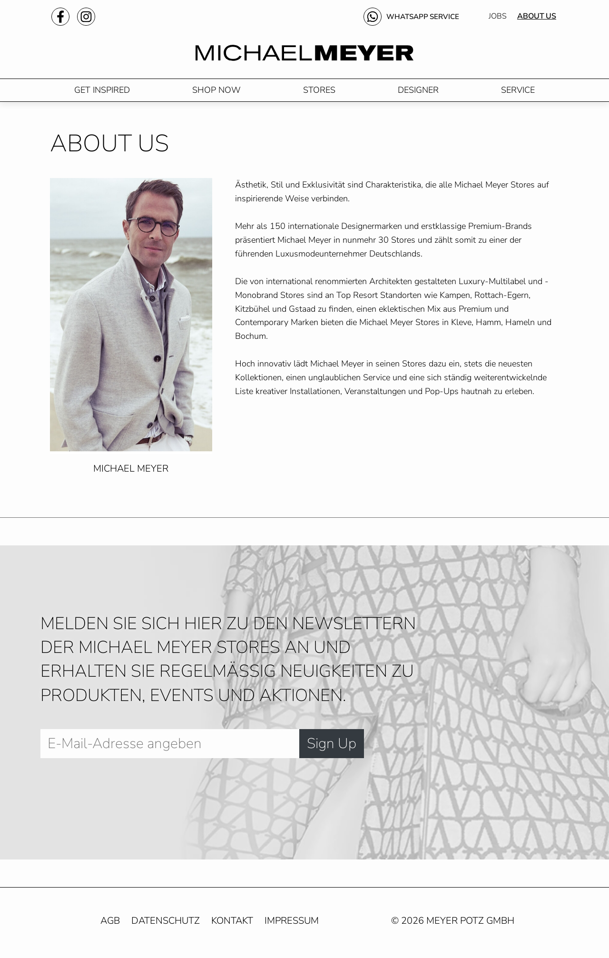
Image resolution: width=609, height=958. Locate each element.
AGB (110, 925)
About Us (536, 17)
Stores (319, 93)
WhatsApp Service (421, 17)
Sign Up (331, 747)
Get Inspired (102, 93)
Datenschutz (165, 925)
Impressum (292, 925)
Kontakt (232, 925)
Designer (418, 93)
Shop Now (216, 93)
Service (518, 93)
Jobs (498, 17)
